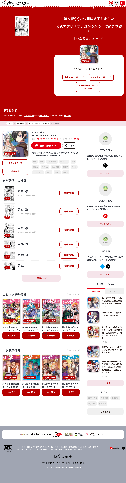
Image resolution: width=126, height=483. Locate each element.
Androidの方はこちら (101, 77)
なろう (57, 172)
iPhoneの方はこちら (74, 77)
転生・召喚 (55, 167)
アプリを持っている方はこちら (88, 87)
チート (74, 167)
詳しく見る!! (105, 173)
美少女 (35, 167)
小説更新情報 (11, 350)
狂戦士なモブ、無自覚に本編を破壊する (112, 314)
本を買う (11, 335)
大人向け (91, 403)
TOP (43, 463)
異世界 (65, 167)
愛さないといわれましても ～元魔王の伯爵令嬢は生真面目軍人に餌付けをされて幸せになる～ (112, 333)
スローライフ (37, 172)
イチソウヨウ (29, 115)
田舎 (34, 161)
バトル (48, 172)
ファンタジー (51, 161)
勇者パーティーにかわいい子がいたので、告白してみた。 (112, 349)
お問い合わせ (79, 463)
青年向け (115, 398)
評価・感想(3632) (48, 145)
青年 (41, 161)
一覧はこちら (41, 278)
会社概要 (51, 463)
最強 (73, 161)
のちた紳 (67, 115)
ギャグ (65, 172)
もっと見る (105, 383)
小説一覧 (15, 171)
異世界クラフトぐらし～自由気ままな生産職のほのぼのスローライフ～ (112, 302)
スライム (45, 167)
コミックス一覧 (15, 162)
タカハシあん (44, 115)
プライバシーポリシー (64, 463)
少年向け (104, 398)
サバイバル (64, 161)
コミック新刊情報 (14, 294)
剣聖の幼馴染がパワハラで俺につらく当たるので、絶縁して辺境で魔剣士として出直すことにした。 (112, 367)
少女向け (102, 403)
